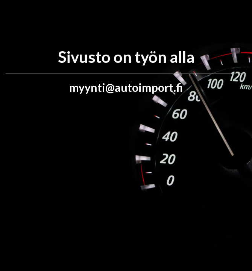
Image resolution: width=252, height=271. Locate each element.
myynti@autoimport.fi (126, 87)
